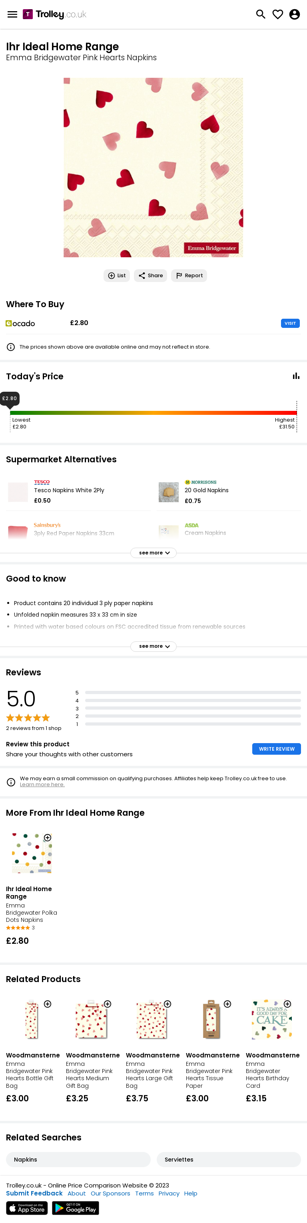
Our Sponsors (110, 1193)
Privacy (169, 1193)
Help (190, 1193)
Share (150, 276)
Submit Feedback (34, 1193)
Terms (144, 1193)
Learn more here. (42, 784)
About (77, 1193)
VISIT (290, 323)
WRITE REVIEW (277, 749)
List (117, 276)
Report (189, 276)
